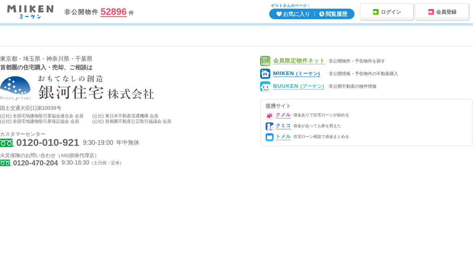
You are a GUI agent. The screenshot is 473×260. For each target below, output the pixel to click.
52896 (113, 12)
